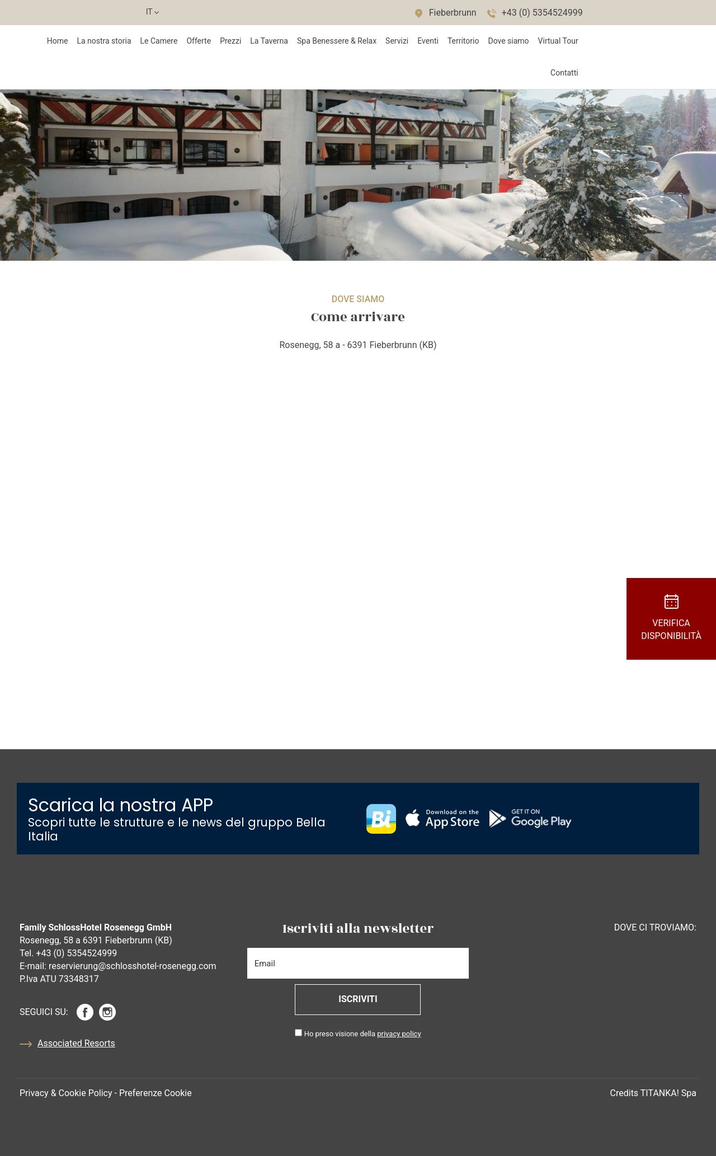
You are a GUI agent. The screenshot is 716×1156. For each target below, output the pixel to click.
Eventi (428, 40)
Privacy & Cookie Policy (66, 1093)
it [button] (152, 14)
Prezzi (230, 40)
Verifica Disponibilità (671, 618)
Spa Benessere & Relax (336, 40)
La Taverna (269, 40)
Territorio (463, 40)
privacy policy (399, 1034)
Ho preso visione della (362, 1034)
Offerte (198, 40)
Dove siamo (508, 40)
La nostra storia (104, 40)
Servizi (396, 40)
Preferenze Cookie (155, 1093)
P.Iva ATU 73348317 (59, 979)
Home (57, 40)
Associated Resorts (67, 1044)
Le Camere (159, 40)
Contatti (564, 72)
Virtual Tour (558, 40)
